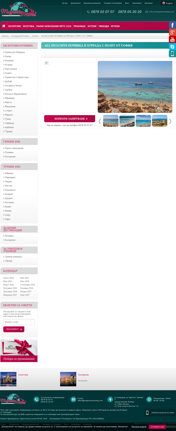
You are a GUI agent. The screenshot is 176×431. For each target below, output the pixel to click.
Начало (5, 36)
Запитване (137, 3)
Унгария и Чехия (13, 85)
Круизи (115, 26)
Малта (8, 102)
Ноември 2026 (26, 288)
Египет (35, 36)
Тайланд (9, 123)
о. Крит (8, 110)
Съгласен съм (157, 427)
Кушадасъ (10, 189)
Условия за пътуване (113, 3)
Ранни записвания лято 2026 (53, 26)
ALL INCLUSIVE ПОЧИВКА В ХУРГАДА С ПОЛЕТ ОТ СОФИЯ (66, 36)
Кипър (8, 56)
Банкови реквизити (92, 3)
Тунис (8, 118)
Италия (8, 64)
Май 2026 (24, 278)
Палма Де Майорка (15, 52)
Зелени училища (13, 256)
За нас (65, 3)
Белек (8, 206)
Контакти (148, 3)
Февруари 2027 (10, 295)
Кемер (8, 210)
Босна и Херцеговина (16, 93)
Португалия (11, 68)
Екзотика (28, 26)
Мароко (9, 114)
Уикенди (104, 26)
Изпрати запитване (70, 118)
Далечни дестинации (12, 229)
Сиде (7, 214)
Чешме (8, 181)
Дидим (8, 198)
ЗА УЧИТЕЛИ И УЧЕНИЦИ (12, 250)
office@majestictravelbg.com (90, 400)
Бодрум (9, 194)
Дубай (8, 81)
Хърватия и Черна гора (17, 77)
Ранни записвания (14, 148)
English (169, 3)
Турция (8, 131)
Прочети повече (139, 426)
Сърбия (8, 89)
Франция (9, 98)
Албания (9, 127)
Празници (79, 26)
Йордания (10, 106)
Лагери (8, 260)
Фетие (8, 185)
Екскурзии (14, 26)
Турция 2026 (11, 166)
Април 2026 (8, 278)
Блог (127, 3)
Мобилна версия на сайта (163, 412)
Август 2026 (8, 284)
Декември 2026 (10, 291)
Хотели (92, 26)
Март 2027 (25, 295)
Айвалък (9, 173)
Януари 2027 (25, 291)
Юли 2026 (24, 281)
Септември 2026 (27, 284)
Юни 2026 (7, 281)
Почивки (9, 152)
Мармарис (10, 177)
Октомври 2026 (10, 288)
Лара (7, 219)
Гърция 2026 (11, 141)
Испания (9, 60)
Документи (76, 3)
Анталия (9, 202)
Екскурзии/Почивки (20, 36)
